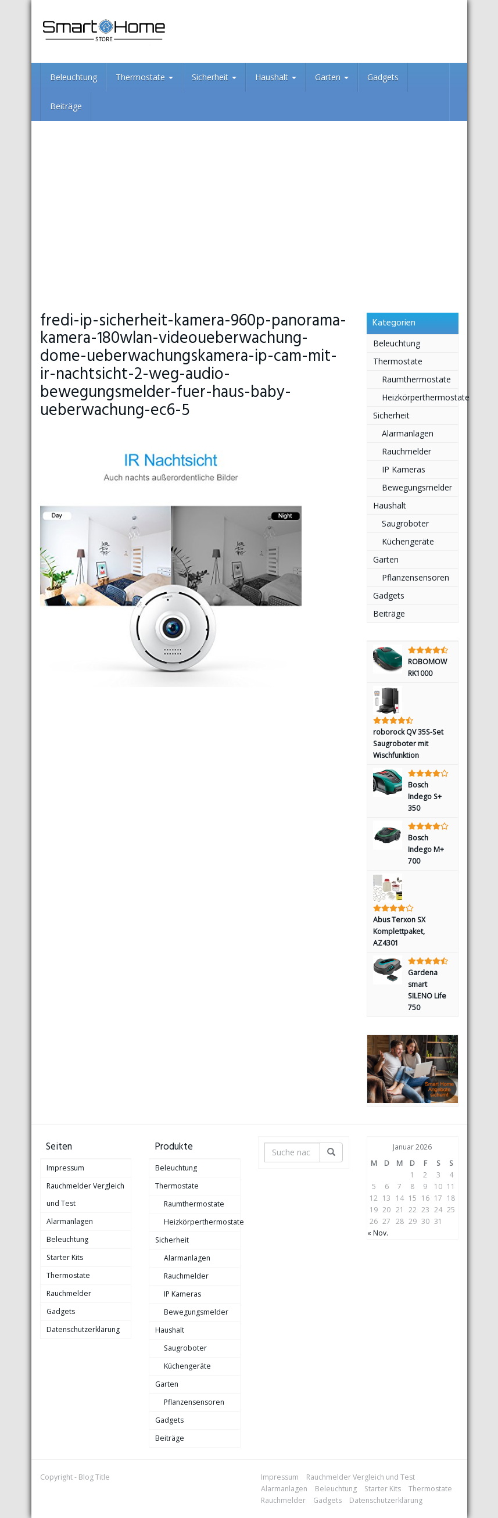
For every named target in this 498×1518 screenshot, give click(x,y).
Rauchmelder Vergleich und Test (85, 1194)
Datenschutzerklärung (83, 1329)
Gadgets (383, 77)
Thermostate (144, 77)
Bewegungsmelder (417, 487)
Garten (332, 77)
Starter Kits (64, 1257)
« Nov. (377, 1233)
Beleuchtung (73, 77)
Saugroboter (405, 523)
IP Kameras (403, 469)
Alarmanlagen (407, 433)
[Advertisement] (249, 208)
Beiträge (66, 106)
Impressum (65, 1168)
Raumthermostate (416, 379)
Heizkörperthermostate (420, 397)
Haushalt (275, 77)
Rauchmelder (406, 451)
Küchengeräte (408, 541)
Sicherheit (214, 77)
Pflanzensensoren (415, 577)
